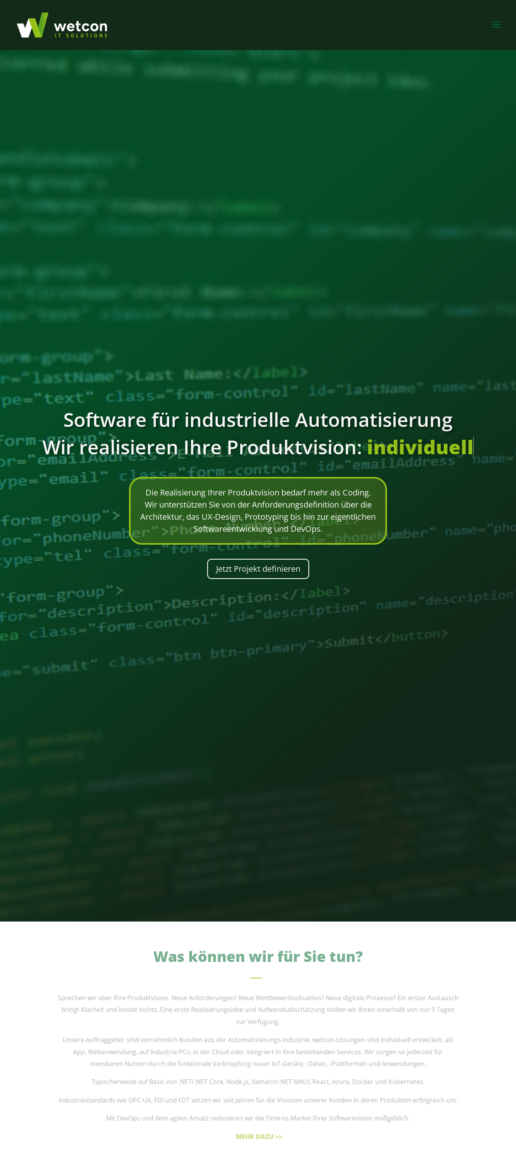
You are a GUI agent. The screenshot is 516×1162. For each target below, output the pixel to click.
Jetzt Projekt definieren (258, 568)
